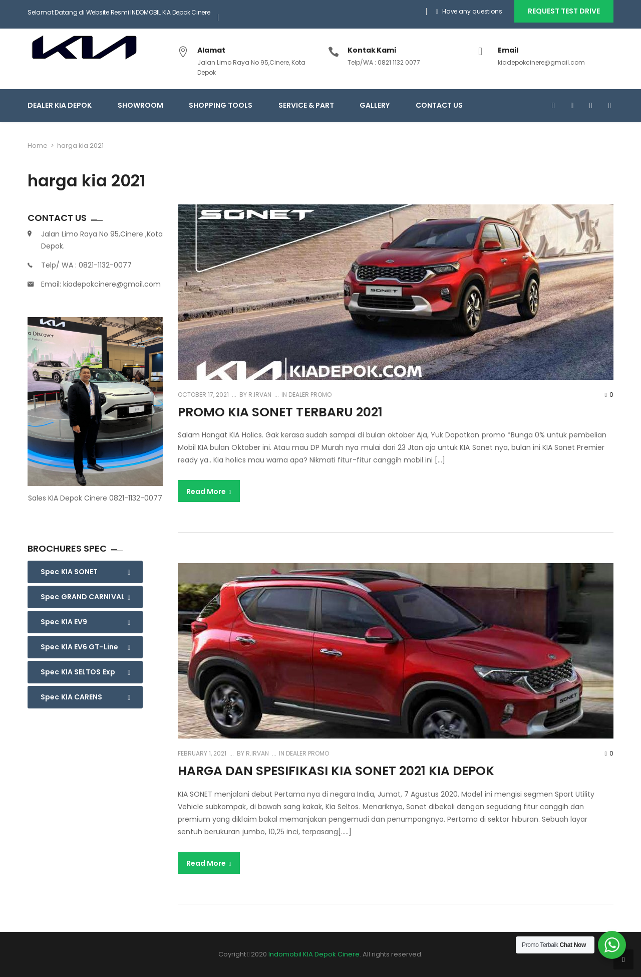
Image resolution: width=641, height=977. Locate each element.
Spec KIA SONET (69, 572)
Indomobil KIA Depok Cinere (314, 954)
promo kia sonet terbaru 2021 (280, 412)
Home (38, 145)
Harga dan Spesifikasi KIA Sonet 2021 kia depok (336, 771)
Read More (208, 491)
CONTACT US (439, 105)
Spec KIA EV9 (64, 622)
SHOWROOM (140, 105)
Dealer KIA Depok (60, 105)
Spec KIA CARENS (72, 697)
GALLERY (375, 105)
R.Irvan (259, 394)
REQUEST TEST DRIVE (564, 11)
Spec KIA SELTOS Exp (78, 672)
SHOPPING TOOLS (220, 105)
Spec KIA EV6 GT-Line (79, 647)
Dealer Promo (310, 394)
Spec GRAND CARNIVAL (83, 597)
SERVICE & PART (306, 105)
